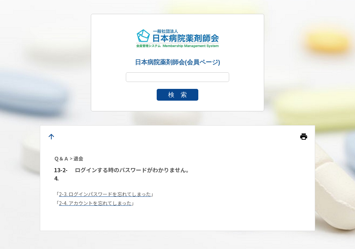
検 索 (177, 94)
